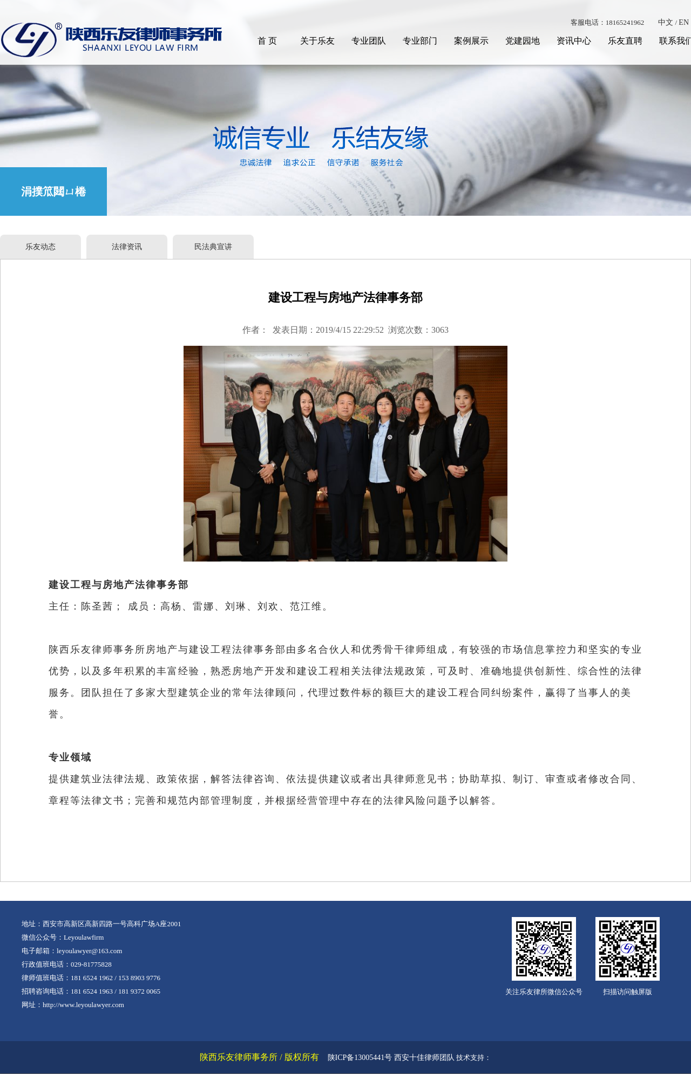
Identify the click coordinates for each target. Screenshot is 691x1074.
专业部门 (420, 40)
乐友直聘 (625, 40)
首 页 (267, 40)
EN (684, 22)
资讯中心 (574, 40)
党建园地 (522, 40)
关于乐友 (317, 40)
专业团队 (368, 40)
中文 (665, 22)
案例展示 (471, 40)
